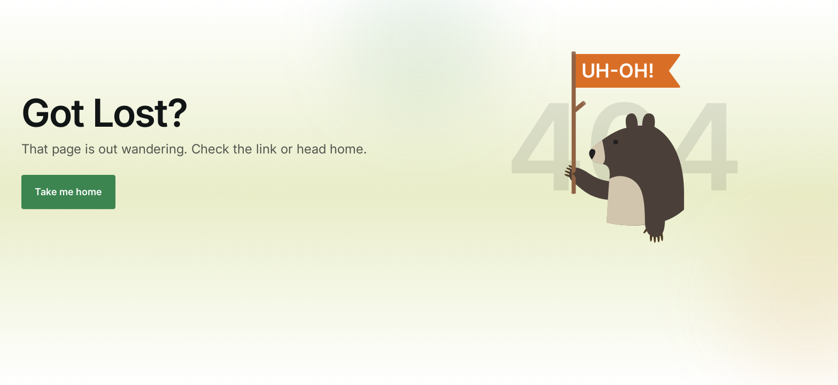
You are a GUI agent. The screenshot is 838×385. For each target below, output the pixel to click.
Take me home (68, 191)
